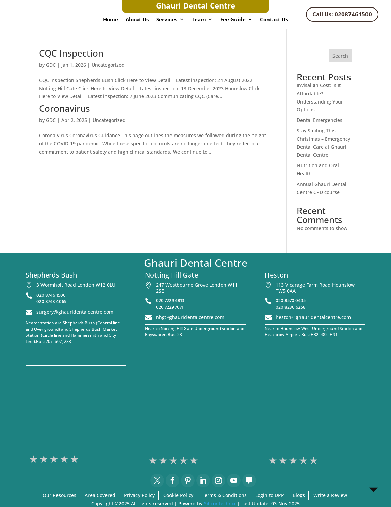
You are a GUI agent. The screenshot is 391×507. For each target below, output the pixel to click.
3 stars (54, 459)
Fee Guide (233, 20)
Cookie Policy (178, 495)
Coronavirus (64, 108)
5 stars (75, 459)
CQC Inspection (71, 53)
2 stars (44, 459)
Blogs (299, 495)
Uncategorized (108, 65)
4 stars (65, 459)
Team (199, 20)
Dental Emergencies (319, 120)
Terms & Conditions (224, 495)
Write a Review (330, 495)
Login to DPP (269, 495)
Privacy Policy (139, 495)
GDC (51, 65)
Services (166, 20)
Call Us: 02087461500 (342, 14)
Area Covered (100, 495)
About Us (137, 20)
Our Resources (59, 495)
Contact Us (274, 20)
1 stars (34, 459)
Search (340, 55)
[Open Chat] (373, 489)
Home (110, 20)
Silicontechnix (220, 503)
